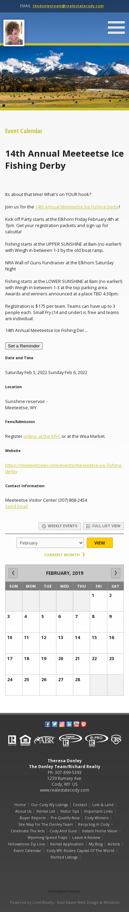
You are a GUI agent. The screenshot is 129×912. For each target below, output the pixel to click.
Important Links (98, 811)
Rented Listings (64, 857)
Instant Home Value (99, 830)
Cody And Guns (63, 830)
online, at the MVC (42, 436)
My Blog (96, 844)
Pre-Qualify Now (65, 817)
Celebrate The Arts (27, 830)
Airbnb (114, 844)
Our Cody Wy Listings (49, 804)
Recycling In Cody (93, 824)
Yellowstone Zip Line (26, 844)
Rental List (45, 811)
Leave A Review (86, 837)
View (99, 543)
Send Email (16, 506)
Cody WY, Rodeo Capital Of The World (80, 850)
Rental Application (67, 844)
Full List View (103, 525)
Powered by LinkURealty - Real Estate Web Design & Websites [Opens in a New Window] (64, 902)
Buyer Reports (32, 817)
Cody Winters (96, 817)
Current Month (64, 554)
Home (20, 804)
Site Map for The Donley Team (45, 824)
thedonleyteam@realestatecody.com (68, 5)
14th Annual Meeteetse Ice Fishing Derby (77, 207)
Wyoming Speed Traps (47, 837)
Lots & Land (103, 804)
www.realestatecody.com (64, 790)
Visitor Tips (69, 811)
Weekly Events (59, 525)
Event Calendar (27, 850)
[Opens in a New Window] (64, 881)
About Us (23, 811)
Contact (80, 804)
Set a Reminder (24, 346)
